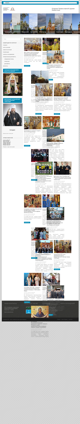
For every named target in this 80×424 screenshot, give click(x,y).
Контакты (70, 362)
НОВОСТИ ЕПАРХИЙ (34, 57)
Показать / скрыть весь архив (9, 146)
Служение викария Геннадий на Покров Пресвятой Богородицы (54, 252)
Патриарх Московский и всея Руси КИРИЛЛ (11, 70)
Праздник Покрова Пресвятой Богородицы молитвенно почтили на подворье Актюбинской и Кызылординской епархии (36, 286)
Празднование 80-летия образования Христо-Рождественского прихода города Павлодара (54, 319)
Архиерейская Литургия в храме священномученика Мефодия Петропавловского (54, 53)
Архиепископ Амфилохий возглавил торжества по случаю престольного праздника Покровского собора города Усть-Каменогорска (55, 286)
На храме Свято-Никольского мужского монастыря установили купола (54, 86)
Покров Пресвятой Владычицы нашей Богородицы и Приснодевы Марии (54, 351)
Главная (58, 362)
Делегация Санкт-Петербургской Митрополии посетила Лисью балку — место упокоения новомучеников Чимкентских (54, 219)
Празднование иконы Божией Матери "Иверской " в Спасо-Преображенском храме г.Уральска (54, 119)
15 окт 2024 (35, 290)
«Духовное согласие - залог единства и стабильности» (53, 185)
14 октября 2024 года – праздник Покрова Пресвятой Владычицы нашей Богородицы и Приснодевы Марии (36, 352)
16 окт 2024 (35, 257)
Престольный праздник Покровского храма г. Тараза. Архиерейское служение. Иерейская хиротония (36, 385)
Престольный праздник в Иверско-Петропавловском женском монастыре (36, 186)
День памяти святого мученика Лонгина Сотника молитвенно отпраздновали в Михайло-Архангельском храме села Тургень (36, 54)
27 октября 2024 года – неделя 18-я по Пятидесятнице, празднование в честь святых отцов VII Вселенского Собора (36, 120)
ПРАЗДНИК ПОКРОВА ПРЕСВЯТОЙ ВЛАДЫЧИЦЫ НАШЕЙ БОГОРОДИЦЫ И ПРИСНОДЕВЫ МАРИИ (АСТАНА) (36, 253)
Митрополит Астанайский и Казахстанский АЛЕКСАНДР (12, 100)
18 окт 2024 (54, 188)
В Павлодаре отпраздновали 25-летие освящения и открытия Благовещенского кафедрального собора (36, 87)
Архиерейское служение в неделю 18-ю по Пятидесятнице (36, 152)
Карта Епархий (64, 362)
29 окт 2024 (35, 58)
